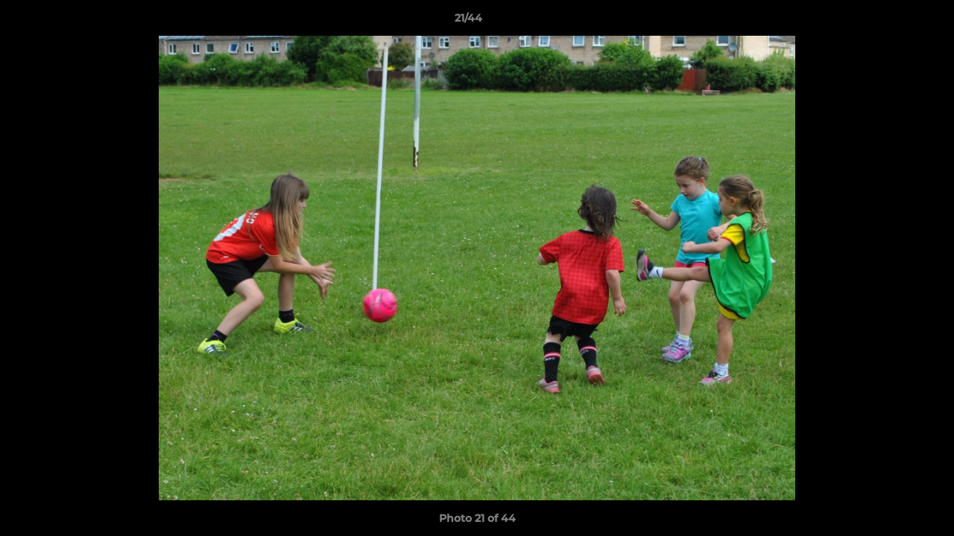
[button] (891, 21)
